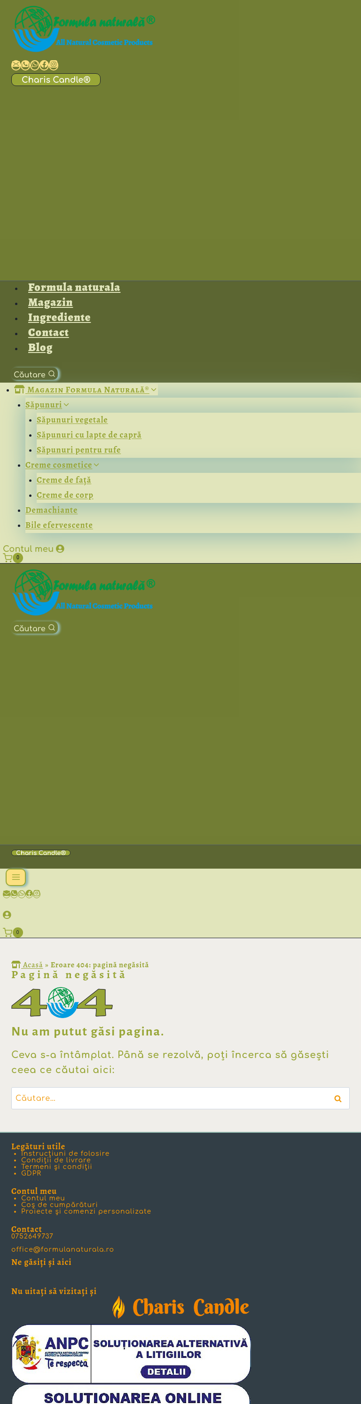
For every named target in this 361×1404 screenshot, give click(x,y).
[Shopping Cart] (15, 558)
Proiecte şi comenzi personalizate (86, 1211)
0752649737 (32, 1236)
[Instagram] (36, 894)
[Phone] (14, 894)
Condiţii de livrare (56, 1160)
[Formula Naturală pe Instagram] (53, 65)
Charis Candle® (56, 80)
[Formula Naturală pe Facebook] (44, 65)
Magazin (50, 302)
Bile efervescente (59, 525)
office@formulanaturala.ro (62, 1249)
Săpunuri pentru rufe (79, 449)
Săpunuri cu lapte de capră (89, 434)
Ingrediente (59, 317)
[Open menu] (16, 877)
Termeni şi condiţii (57, 1166)
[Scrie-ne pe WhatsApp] (34, 65)
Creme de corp (65, 495)
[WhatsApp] (21, 894)
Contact (48, 332)
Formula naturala (74, 287)
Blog (40, 347)
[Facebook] (29, 894)
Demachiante (51, 510)
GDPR (31, 1173)
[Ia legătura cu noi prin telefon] (25, 65)
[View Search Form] (34, 374)
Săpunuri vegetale (72, 419)
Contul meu (28, 549)
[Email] (6, 894)
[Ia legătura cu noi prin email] (16, 65)
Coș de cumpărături (59, 1204)
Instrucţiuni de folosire (65, 1153)
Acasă (27, 965)
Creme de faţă (64, 480)
